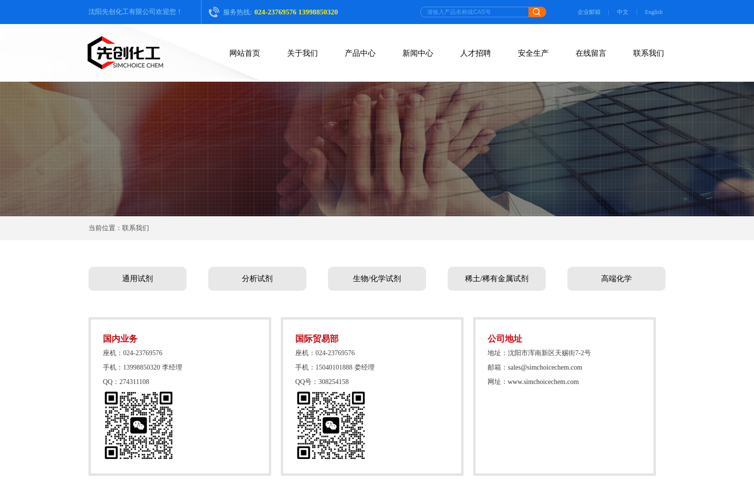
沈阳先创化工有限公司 (122, 11)
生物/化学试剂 (377, 278)
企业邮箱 (589, 12)
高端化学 (616, 278)
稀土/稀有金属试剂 (496, 278)
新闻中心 (417, 53)
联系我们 (648, 53)
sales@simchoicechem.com (545, 367)
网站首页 (244, 53)
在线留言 (591, 53)
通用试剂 (137, 278)
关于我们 (302, 53)
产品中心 (360, 53)
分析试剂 (257, 278)
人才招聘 (475, 53)
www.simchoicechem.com (543, 381)
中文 (622, 12)
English (654, 12)
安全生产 (533, 53)
